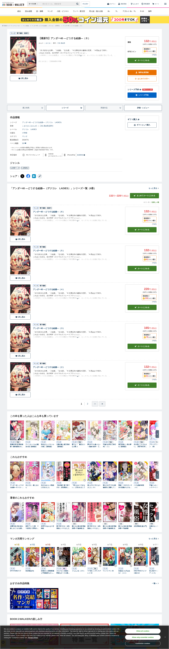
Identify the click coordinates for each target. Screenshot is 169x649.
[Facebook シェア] (28, 176)
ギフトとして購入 (142, 125)
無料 (150, 11)
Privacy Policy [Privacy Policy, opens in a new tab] (33, 638)
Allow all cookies (142, 631)
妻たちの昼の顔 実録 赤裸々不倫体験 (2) (78, 527)
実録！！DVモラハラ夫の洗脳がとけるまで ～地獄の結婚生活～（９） (125, 486)
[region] (84, 637)
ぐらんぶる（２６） (78, 571)
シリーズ (72, 108)
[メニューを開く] (165, 4)
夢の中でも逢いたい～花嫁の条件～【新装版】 (93, 446)
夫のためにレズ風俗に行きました (47, 486)
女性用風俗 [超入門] (140, 526)
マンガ (49, 11)
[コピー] (39, 176)
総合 (19, 11)
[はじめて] (134, 3)
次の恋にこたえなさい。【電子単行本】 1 (141, 446)
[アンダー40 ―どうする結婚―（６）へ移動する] (73, 26)
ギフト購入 (133, 119)
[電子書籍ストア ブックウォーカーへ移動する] (11, 26)
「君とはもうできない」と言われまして (78, 486)
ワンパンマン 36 (108, 571)
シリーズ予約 (134, 89)
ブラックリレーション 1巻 (155, 445)
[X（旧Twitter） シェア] (22, 176)
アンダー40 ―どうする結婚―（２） (49, 367)
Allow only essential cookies (143, 637)
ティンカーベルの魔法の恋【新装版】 (32, 445)
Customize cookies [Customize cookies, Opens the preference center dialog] (143, 643)
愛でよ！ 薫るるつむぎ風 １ (78, 445)
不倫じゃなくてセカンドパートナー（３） (155, 486)
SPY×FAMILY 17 (15, 571)
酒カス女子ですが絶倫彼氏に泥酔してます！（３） (109, 486)
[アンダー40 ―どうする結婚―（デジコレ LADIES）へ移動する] (46, 26)
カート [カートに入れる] (142, 230)
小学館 (24, 133)
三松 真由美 (61, 43)
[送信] (77, 4)
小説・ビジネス (63, 11)
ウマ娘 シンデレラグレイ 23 (94, 572)
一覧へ (155, 583)
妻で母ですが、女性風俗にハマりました (63, 527)
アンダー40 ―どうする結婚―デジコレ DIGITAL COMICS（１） (17, 486)
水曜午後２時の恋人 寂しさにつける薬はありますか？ (17, 527)
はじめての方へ (142, 79)
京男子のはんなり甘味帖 (47, 527)
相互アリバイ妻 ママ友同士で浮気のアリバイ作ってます (32, 527)
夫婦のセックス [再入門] (156, 527)
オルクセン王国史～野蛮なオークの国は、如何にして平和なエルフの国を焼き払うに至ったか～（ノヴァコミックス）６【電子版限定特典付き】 (63, 572)
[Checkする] (35, 72)
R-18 (142, 11)
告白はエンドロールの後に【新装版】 (47, 445)
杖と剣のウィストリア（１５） (155, 572)
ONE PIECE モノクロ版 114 (140, 572)
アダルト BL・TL (129, 11)
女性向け (25, 168)
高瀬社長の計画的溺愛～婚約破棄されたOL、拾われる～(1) (16, 446)
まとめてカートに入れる (144, 196)
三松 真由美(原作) (46, 126)
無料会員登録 (142, 72)
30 (24, 143)
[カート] (156, 3)
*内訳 (154, 55)
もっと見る (154, 188)
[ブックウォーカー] (13, 3)
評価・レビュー (143, 108)
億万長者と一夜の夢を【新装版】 (124, 445)
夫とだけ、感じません (32, 486)
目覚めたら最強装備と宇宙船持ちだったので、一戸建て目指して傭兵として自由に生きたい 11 (47, 572)
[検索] (77, 4)
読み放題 (28, 11)
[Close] (165, 637)
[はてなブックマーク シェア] (34, 176)
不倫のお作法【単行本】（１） (109, 445)
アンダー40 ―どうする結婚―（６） (49, 212)
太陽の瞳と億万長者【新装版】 (63, 445)
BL (109, 11)
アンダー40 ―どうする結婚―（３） (49, 328)
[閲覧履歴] (145, 3)
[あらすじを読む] (81, 53)
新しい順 (155, 202)
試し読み (23, 78)
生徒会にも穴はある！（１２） (124, 572)
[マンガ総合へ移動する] (26, 26)
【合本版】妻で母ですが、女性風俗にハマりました (63, 486)
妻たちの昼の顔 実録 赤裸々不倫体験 (125, 527)
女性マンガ (15, 168)
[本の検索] (34, 4)
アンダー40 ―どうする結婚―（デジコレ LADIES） (42, 122)
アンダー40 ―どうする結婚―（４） (49, 289)
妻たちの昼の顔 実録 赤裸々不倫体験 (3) (109, 527)
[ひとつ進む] (95, 403)
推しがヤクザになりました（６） (93, 486)
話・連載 (39, 11)
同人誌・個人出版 (96, 11)
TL (116, 11)
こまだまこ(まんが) (29, 126)
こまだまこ (48, 43)
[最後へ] (102, 403)
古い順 (146, 202)
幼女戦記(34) (30, 571)
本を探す (85, 4)
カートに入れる (142, 60)
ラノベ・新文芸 (79, 11)
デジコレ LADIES (29, 129)
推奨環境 (81, 155)
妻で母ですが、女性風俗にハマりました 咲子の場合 (94, 527)
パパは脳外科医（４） (139, 486)
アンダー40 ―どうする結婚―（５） (49, 251)
